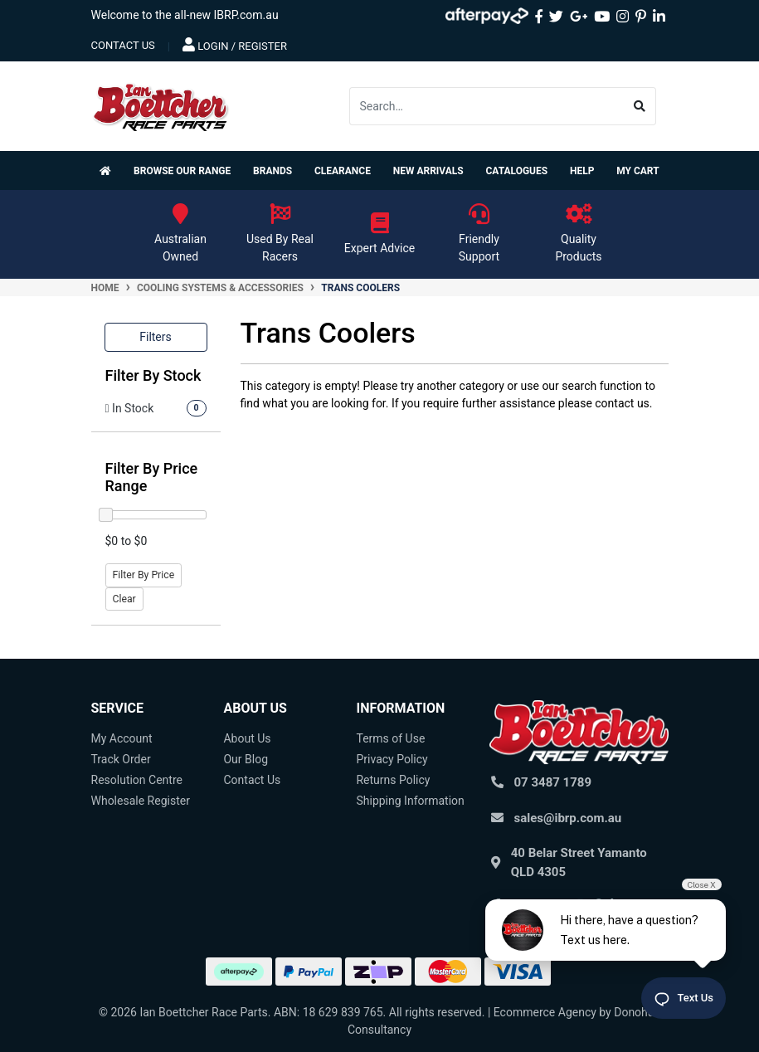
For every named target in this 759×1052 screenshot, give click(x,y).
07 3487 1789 (553, 782)
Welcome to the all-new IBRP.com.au (185, 15)
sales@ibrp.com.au (568, 818)
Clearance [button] (342, 171)
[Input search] (487, 106)
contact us (123, 45)
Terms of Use (390, 738)
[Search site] (640, 106)
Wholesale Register (140, 800)
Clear (124, 599)
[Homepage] (109, 170)
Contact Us (251, 780)
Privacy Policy (391, 759)
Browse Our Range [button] (182, 171)
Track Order (121, 759)
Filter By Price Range (151, 477)
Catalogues (516, 171)
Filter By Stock (153, 375)
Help (582, 171)
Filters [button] (155, 336)
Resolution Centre (136, 780)
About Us (246, 738)
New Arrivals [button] (428, 171)
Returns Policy (393, 780)
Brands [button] (272, 171)
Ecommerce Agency (545, 1012)
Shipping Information (410, 800)
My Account (122, 738)
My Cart (637, 171)
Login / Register (234, 44)
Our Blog (245, 759)
